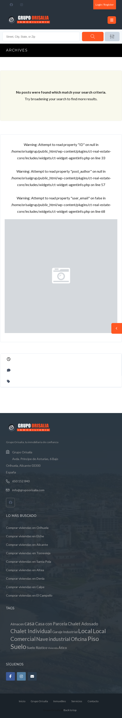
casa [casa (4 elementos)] (29, 623)
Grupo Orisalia (39, 701)
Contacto (93, 701)
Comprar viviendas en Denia (25, 578)
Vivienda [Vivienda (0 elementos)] (53, 647)
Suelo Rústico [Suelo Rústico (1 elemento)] (37, 647)
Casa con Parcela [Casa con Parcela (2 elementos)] (51, 623)
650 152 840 (21, 481)
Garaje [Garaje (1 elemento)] (57, 632)
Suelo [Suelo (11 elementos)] (18, 646)
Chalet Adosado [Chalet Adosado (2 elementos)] (83, 623)
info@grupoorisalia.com (28, 490)
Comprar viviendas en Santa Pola (28, 561)
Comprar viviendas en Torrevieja (28, 553)
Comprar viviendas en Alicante (27, 544)
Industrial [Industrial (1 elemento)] (70, 632)
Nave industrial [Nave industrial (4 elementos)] (53, 639)
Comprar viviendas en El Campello (29, 595)
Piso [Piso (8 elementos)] (93, 638)
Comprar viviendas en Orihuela (27, 528)
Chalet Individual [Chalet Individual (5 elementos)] (31, 631)
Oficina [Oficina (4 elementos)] (79, 639)
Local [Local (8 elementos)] (85, 630)
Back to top (70, 710)
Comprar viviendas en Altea (25, 570)
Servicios (76, 701)
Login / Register (105, 4)
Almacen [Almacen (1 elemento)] (17, 624)
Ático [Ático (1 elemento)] (62, 647)
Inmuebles (59, 701)
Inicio (22, 701)
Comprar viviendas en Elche (25, 536)
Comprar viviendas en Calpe (25, 587)
